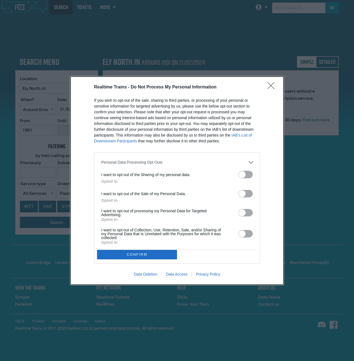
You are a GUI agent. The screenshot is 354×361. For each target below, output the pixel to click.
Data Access (177, 274)
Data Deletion (145, 274)
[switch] (245, 174)
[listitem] (177, 162)
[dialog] (177, 181)
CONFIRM (137, 254)
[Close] (272, 87)
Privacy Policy (208, 274)
